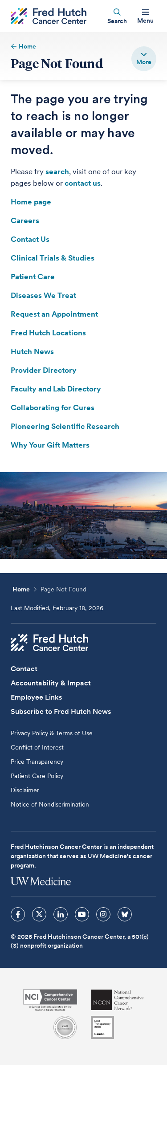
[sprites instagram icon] (103, 914)
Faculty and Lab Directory (56, 388)
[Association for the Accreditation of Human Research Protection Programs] (65, 1027)
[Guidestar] (102, 1027)
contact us (83, 183)
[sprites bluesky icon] (125, 914)
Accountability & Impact (51, 683)
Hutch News (32, 351)
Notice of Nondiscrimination (50, 804)
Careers (25, 220)
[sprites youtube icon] (82, 914)
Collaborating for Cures (52, 407)
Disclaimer (25, 790)
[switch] (143, 58)
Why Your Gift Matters (50, 444)
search (57, 171)
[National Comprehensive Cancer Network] (117, 1000)
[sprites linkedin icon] (60, 914)
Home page (31, 201)
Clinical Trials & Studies (52, 257)
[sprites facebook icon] (18, 914)
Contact (24, 668)
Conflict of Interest (37, 747)
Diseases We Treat (43, 295)
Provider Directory (44, 370)
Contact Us (30, 239)
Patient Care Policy (37, 775)
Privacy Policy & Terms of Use (52, 733)
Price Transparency (37, 761)
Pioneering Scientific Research (65, 426)
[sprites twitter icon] (39, 914)
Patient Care (33, 276)
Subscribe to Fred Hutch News (61, 711)
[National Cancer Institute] (50, 1000)
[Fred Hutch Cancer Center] (49, 642)
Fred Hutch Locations (48, 332)
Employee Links (36, 697)
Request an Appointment (54, 314)
